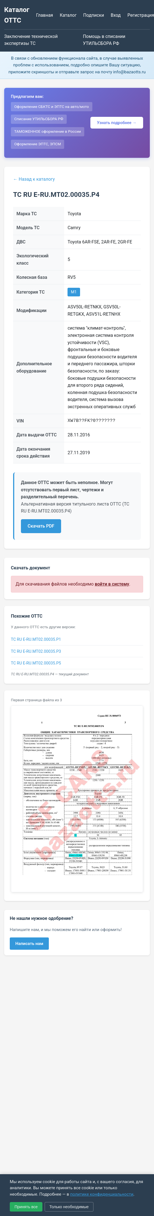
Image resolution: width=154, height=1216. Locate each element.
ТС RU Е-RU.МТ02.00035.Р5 (36, 663)
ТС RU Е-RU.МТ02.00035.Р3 (36, 651)
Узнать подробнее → (116, 122)
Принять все (26, 1207)
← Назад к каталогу (34, 179)
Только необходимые (69, 1207)
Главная (44, 15)
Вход (116, 15)
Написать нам (29, 943)
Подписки (93, 15)
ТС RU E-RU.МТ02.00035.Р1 (36, 639)
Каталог (68, 15)
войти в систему (112, 584)
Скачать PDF (41, 526)
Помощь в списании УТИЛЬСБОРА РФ (104, 40)
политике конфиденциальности (101, 1194)
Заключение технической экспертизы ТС (31, 40)
